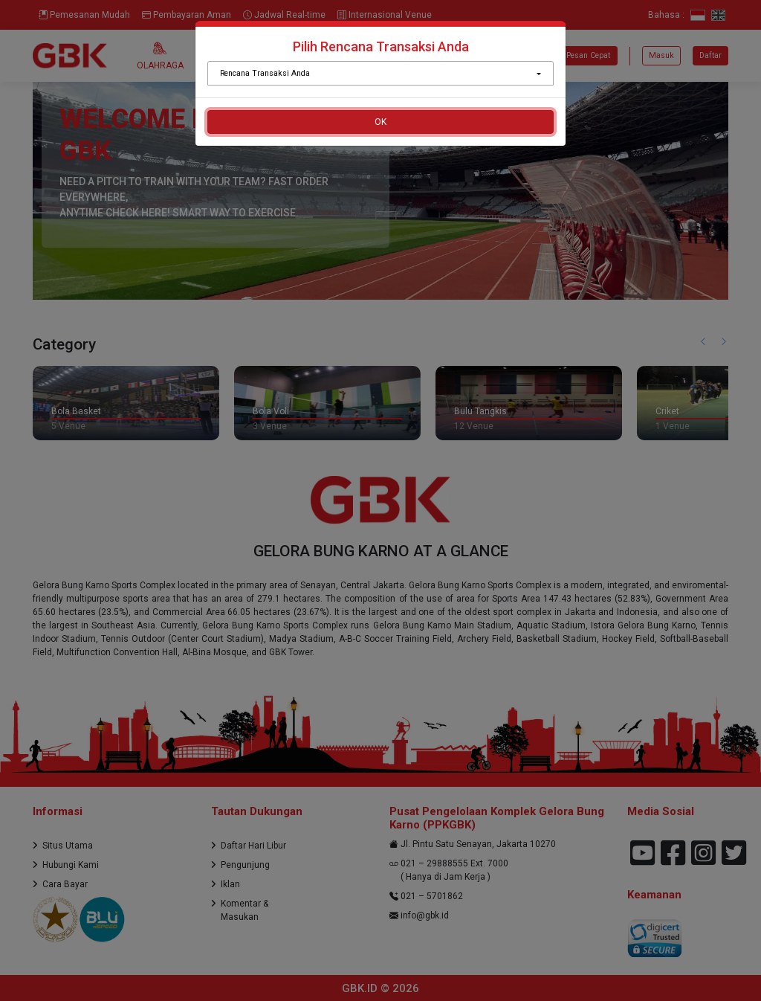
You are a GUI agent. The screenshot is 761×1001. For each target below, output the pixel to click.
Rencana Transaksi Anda (265, 73)
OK (380, 122)
